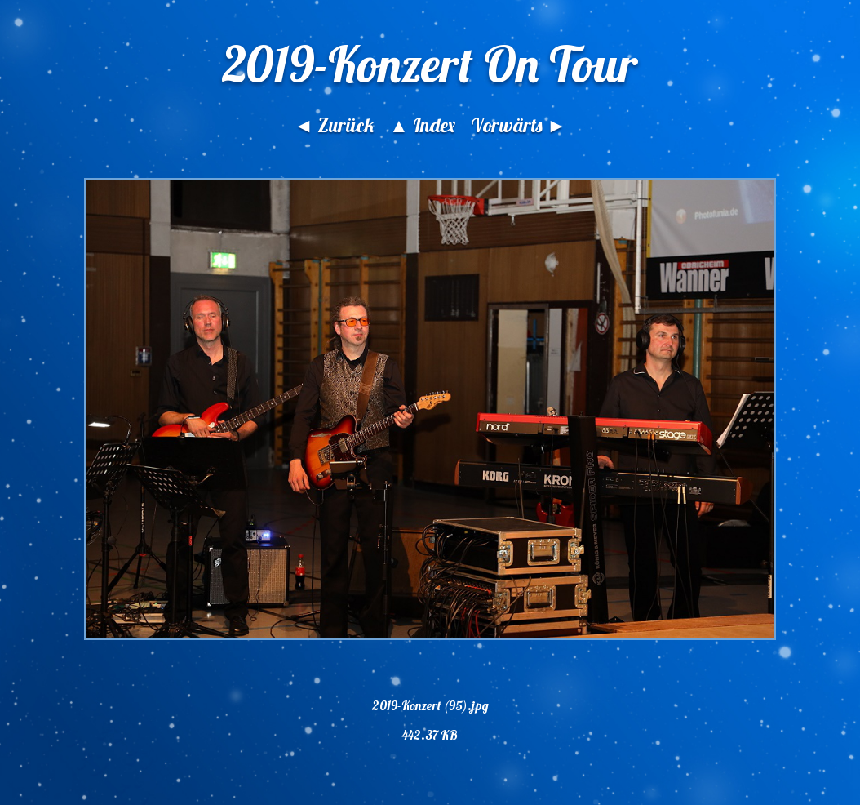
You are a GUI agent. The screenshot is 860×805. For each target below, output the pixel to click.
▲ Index (422, 125)
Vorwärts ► (518, 125)
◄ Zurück (334, 125)
